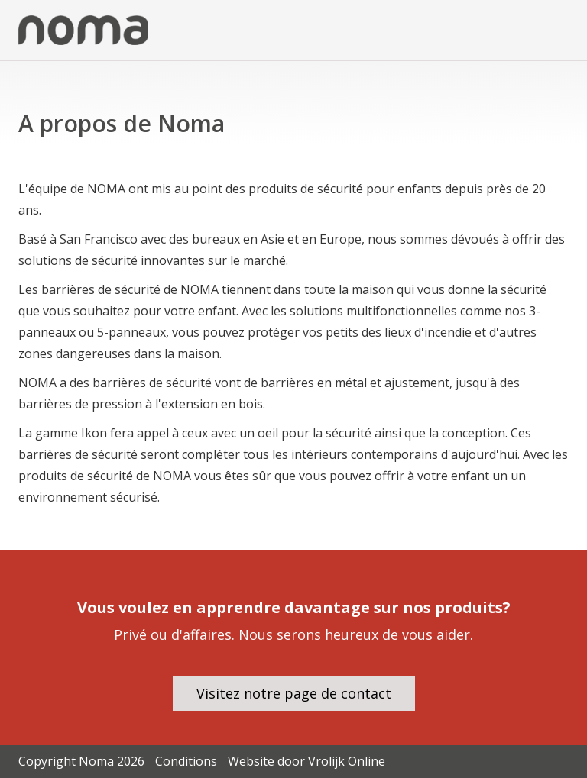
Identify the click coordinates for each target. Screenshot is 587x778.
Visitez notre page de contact (293, 693)
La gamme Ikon (62, 433)
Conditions (186, 761)
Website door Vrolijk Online (306, 761)
